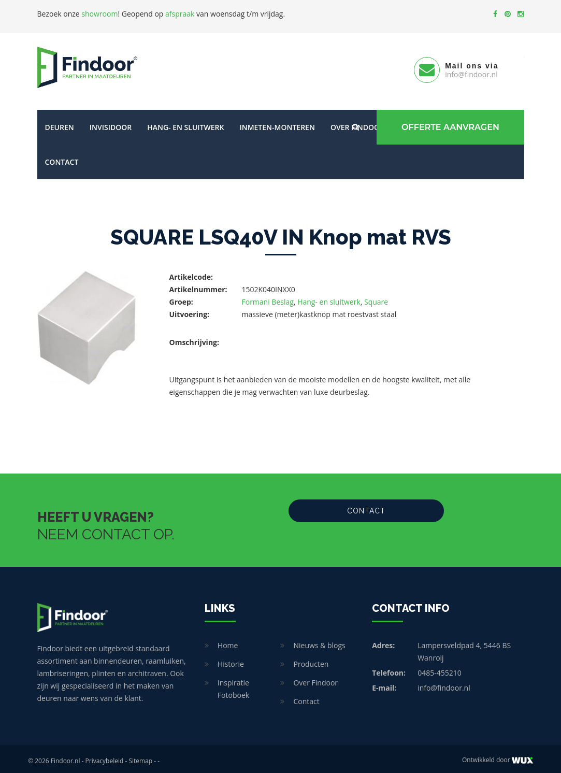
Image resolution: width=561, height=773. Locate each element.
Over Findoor (315, 678)
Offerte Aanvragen (449, 123)
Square (376, 298)
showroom (99, 14)
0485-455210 (440, 669)
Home (228, 641)
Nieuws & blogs (319, 641)
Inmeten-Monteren (276, 123)
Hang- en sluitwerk (185, 123)
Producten (310, 660)
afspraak (179, 14)
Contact (62, 158)
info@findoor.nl (444, 684)
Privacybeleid (104, 756)
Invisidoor (111, 123)
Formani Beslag (268, 298)
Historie (231, 660)
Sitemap (140, 756)
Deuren (59, 123)
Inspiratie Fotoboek (233, 685)
